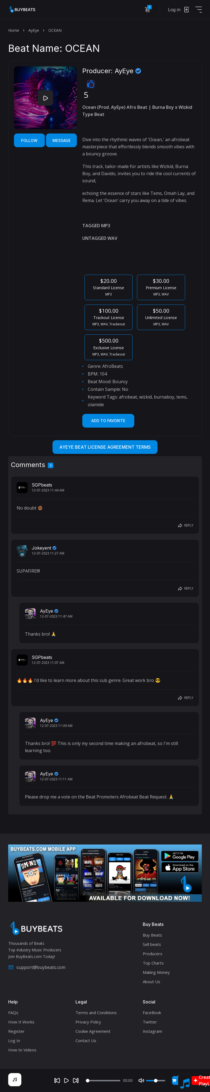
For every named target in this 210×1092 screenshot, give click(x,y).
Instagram (152, 1031)
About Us (151, 981)
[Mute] (141, 1080)
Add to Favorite (108, 420)
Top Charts (153, 963)
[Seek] (103, 1080)
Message (61, 140)
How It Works (21, 1022)
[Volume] (155, 1080)
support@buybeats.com (36, 967)
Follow (29, 140)
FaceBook (152, 1012)
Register (16, 1031)
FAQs (13, 1012)
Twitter (150, 1022)
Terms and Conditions (96, 1012)
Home (13, 30)
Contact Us (85, 1040)
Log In (14, 1040)
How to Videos (22, 1050)
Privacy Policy (88, 1022)
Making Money (156, 972)
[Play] (66, 1080)
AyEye (33, 30)
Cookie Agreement (92, 1031)
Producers (152, 953)
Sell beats (152, 944)
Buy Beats (152, 935)
